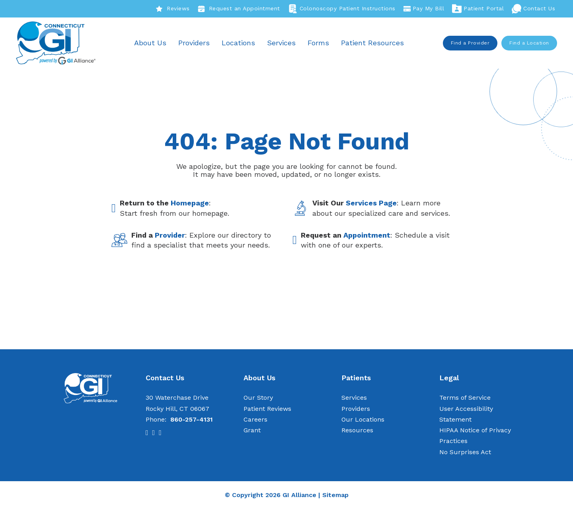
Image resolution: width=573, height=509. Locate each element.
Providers (194, 43)
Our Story (258, 398)
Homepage (190, 203)
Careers (255, 419)
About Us (150, 43)
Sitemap (335, 495)
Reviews (173, 8)
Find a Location (530, 43)
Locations (238, 43)
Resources (357, 430)
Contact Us (533, 9)
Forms (318, 43)
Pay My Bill (423, 8)
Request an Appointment (239, 8)
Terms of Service (465, 398)
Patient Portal (478, 9)
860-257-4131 (191, 419)
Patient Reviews (267, 408)
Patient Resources (372, 43)
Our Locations (362, 419)
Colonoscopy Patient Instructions (342, 9)
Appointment (366, 235)
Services (281, 43)
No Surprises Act (465, 452)
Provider (170, 235)
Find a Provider (470, 43)
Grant (252, 430)
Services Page (371, 203)
